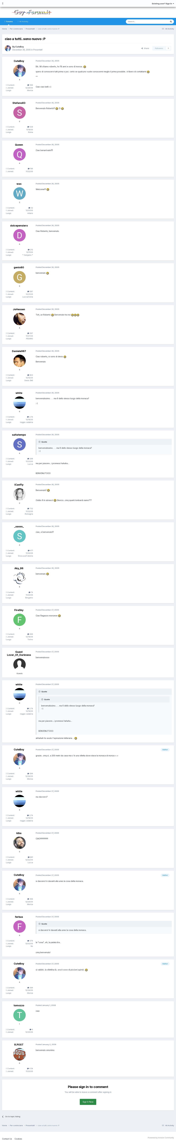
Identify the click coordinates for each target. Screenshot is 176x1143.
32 (30, 208)
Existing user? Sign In (163, 3)
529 (30, 127)
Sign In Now (88, 1102)
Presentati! (38, 50)
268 (30, 459)
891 (30, 857)
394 (30, 85)
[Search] (140, 21)
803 (30, 375)
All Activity (23, 21)
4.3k (30, 1068)
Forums (9, 22)
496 (30, 634)
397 (30, 333)
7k (31, 592)
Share (145, 48)
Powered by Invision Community (161, 1138)
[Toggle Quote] (39, 442)
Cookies (18, 1138)
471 (30, 550)
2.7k (30, 417)
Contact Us (7, 1138)
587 (30, 291)
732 (30, 508)
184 (30, 168)
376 (30, 941)
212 (30, 249)
